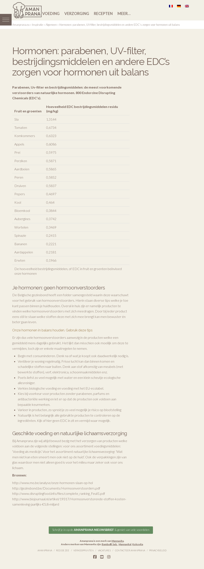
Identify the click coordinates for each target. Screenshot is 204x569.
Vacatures (104, 550)
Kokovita (137, 543)
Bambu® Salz (110, 543)
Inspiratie (37, 24)
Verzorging (76, 13)
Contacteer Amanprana (130, 550)
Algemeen (51, 24)
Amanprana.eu (21, 24)
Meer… (124, 13)
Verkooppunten (83, 550)
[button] (6, 18)
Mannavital (125, 543)
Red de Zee (62, 550)
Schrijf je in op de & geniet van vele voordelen (100, 529)
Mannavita (118, 540)
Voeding (50, 13)
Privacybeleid (157, 550)
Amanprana (45, 550)
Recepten (103, 13)
